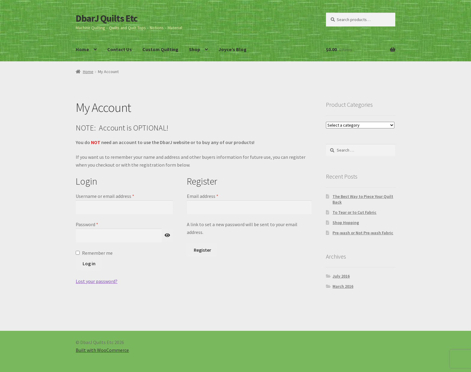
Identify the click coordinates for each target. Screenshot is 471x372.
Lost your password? (96, 281)
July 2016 (341, 276)
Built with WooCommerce (102, 350)
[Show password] (167, 235)
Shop (194, 49)
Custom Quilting (160, 49)
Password (96, 224)
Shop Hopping (346, 222)
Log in (89, 263)
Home (82, 49)
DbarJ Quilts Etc (107, 18)
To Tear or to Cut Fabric (354, 212)
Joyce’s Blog (232, 49)
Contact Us (119, 49)
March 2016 (343, 286)
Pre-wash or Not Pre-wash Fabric (363, 232)
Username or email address (114, 195)
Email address (211, 195)
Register (202, 250)
